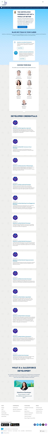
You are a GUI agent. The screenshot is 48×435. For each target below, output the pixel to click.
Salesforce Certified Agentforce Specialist (22, 128)
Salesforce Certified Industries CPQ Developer (23, 165)
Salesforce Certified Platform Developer (21, 315)
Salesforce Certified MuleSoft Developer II (22, 241)
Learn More (20, 48)
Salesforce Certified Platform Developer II (22, 336)
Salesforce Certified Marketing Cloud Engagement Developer (24, 204)
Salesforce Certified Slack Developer (21, 355)
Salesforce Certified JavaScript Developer (22, 184)
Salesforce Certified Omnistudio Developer (22, 278)
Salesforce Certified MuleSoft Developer (21, 223)
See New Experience (22, 26)
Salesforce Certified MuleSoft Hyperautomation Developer (23, 260)
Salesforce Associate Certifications (26, 51)
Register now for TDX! (7, 7)
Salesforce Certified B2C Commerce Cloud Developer (22, 147)
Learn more (16, 377)
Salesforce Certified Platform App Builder (22, 297)
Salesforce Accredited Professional (24, 42)
